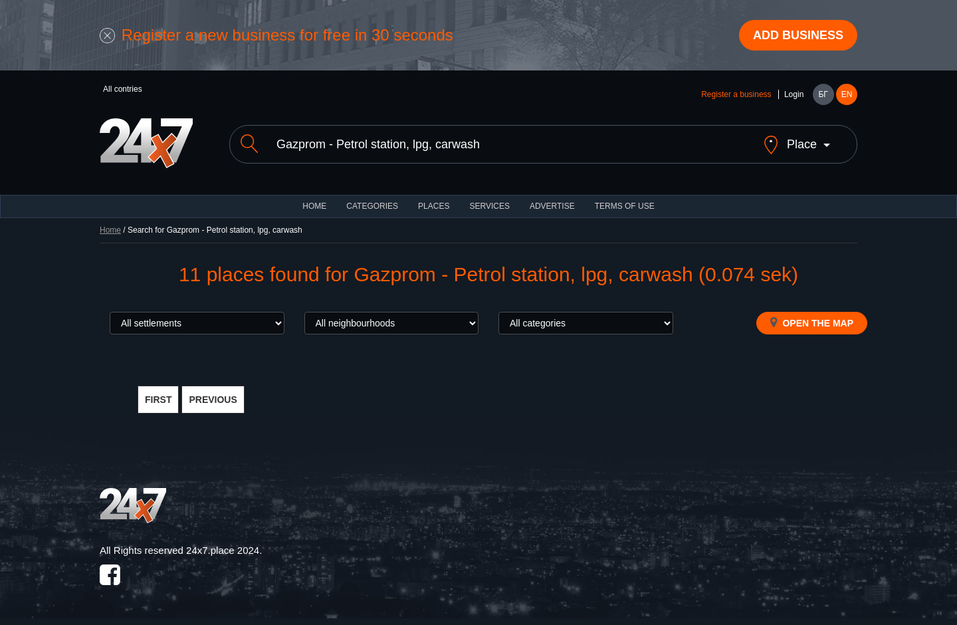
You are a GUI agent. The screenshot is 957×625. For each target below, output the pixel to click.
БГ (822, 94)
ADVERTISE (552, 206)
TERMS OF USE (625, 206)
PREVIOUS (213, 399)
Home (110, 230)
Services (489, 206)
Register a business (736, 94)
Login (793, 94)
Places (433, 206)
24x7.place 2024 (222, 550)
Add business (798, 35)
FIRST (158, 399)
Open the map (811, 322)
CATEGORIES (372, 206)
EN (847, 94)
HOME (314, 206)
